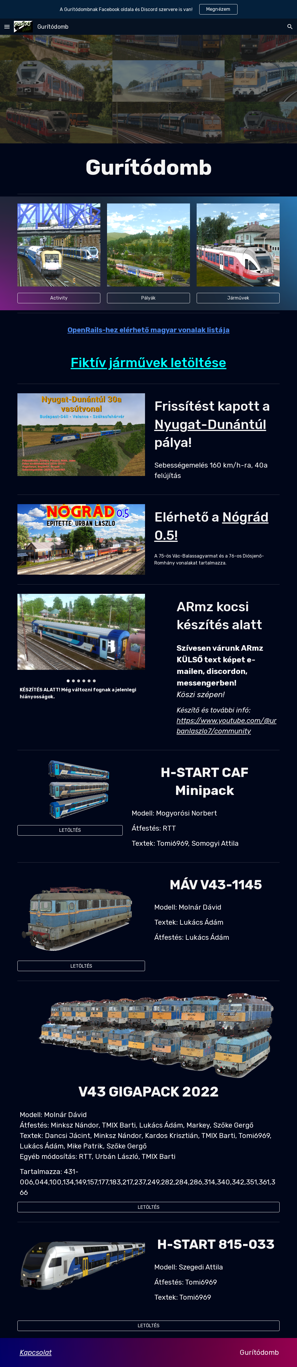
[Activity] (59, 298)
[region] (148, 9)
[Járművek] (238, 298)
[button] (7, 27)
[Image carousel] (81, 638)
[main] (148, 167)
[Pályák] (148, 298)
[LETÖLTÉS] (70, 830)
